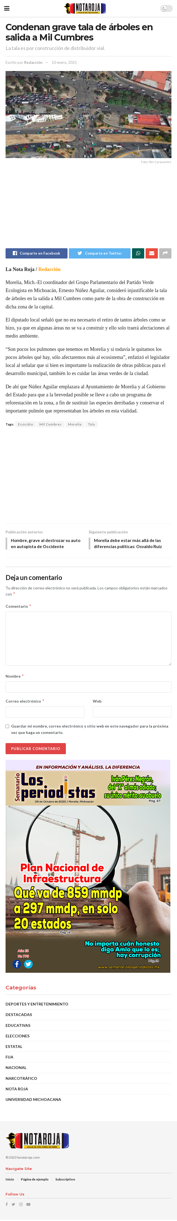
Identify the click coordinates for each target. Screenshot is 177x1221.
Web (97, 702)
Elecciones (17, 1037)
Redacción (33, 62)
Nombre (15, 677)
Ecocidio (25, 424)
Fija (9, 1058)
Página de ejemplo (35, 1180)
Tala (91, 424)
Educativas (18, 1026)
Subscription (65, 1180)
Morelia (75, 424)
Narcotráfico (21, 1079)
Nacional (16, 1068)
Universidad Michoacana (33, 1100)
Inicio (10, 1180)
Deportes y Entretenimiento (37, 1005)
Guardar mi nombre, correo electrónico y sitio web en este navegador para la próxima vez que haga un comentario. (89, 730)
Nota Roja (17, 1090)
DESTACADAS (19, 1016)
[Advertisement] (88, 209)
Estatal (14, 1047)
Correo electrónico (25, 702)
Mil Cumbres (50, 424)
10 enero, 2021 (64, 62)
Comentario (19, 607)
